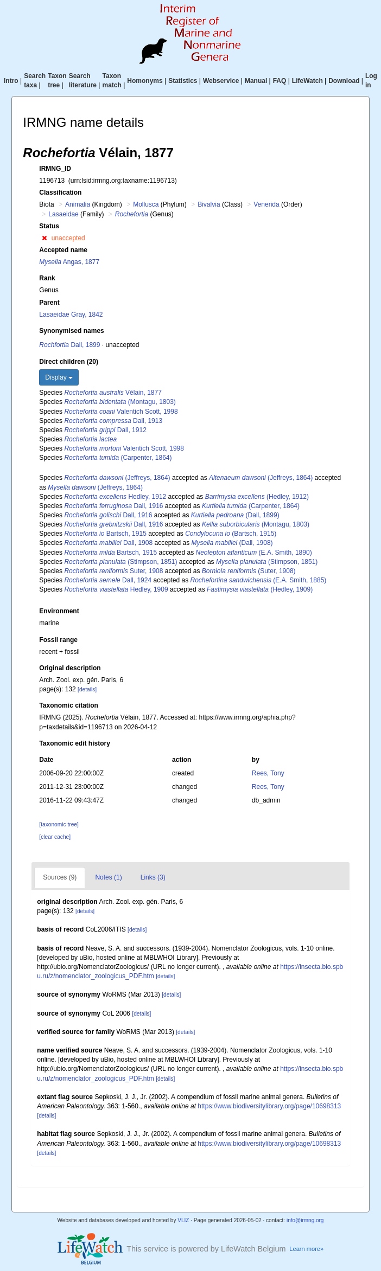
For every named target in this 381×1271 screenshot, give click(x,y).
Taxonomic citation (68, 705)
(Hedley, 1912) (257, 496)
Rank (47, 278)
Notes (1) (108, 877)
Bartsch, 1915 (105, 533)
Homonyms (144, 81)
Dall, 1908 (108, 543)
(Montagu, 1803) (119, 402)
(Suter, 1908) (249, 571)
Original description (69, 668)
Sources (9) (60, 877)
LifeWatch (307, 81)
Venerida (266, 204)
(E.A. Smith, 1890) (254, 552)
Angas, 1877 (69, 262)
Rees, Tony (268, 773)
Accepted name (63, 250)
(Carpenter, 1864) (118, 457)
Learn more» (306, 1249)
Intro (11, 81)
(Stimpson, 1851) (120, 562)
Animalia (77, 204)
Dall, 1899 (69, 345)
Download (343, 81)
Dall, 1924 (107, 580)
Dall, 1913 (113, 421)
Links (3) (153, 877)
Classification (60, 192)
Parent (49, 302)
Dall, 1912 (105, 430)
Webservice (221, 81)
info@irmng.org (305, 1220)
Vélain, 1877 (112, 392)
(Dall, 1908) (232, 543)
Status (49, 226)
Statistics (182, 81)
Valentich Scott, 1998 (120, 411)
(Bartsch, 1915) (230, 533)
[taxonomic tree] (58, 824)
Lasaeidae (63, 214)
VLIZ (183, 1220)
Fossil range (58, 640)
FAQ (280, 81)
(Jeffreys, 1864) (117, 478)
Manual (256, 81)
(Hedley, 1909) (260, 589)
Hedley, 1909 (116, 589)
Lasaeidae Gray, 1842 (71, 314)
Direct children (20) (68, 361)
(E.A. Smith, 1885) (258, 580)
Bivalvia (209, 204)
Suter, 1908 (113, 571)
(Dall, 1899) (235, 515)
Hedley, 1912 (115, 496)
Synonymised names (71, 331)
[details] (87, 689)
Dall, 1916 (113, 506)
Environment (59, 611)
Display (59, 377)
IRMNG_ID (55, 168)
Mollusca (145, 204)
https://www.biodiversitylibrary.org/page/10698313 (269, 1106)
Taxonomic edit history (74, 743)
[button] (44, 238)
